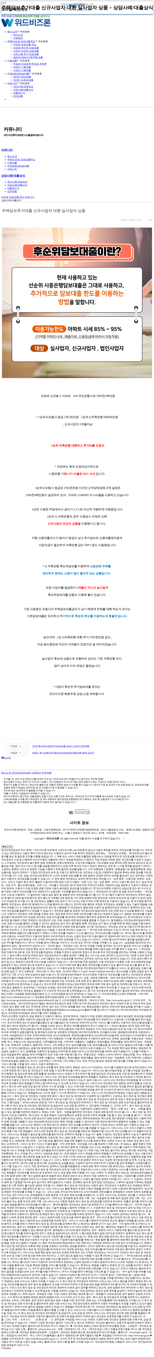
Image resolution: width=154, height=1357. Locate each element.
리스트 (6, 757)
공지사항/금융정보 (23, 86)
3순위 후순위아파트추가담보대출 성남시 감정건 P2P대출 (60, 746)
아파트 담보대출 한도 (24, 44)
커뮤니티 (13, 83)
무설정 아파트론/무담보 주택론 (30, 64)
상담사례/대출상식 (23, 89)
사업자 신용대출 (22, 70)
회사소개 (18, 35)
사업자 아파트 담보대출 (26, 51)
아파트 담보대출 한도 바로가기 (18, 197)
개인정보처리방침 (21, 773)
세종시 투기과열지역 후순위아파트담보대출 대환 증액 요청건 (63, 753)
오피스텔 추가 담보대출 (26, 54)
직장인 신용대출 (22, 67)
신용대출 (13, 60)
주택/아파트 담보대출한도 (22, 41)
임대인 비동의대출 (23, 80)
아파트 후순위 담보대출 (26, 48)
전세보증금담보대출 (19, 73)
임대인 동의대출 (22, 77)
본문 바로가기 (8, 16)
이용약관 (36, 773)
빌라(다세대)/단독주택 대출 (28, 57)
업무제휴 (18, 96)
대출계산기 (19, 93)
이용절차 (18, 38)
